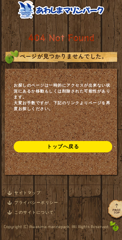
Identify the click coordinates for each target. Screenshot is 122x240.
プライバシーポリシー (36, 202)
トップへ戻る (63, 146)
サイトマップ (27, 193)
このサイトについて (34, 212)
